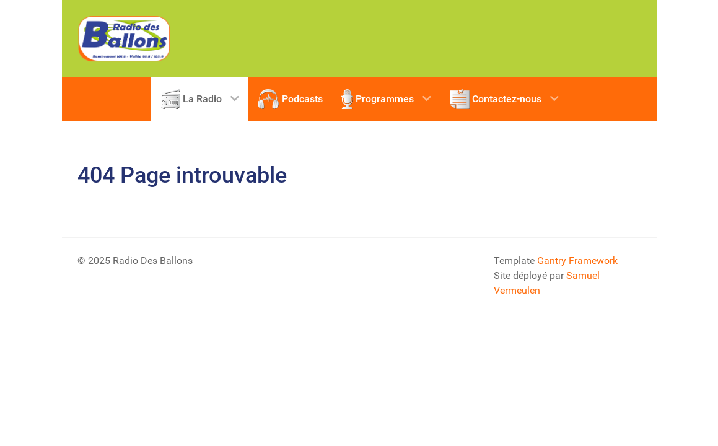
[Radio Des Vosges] (123, 38)
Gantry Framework (577, 260)
